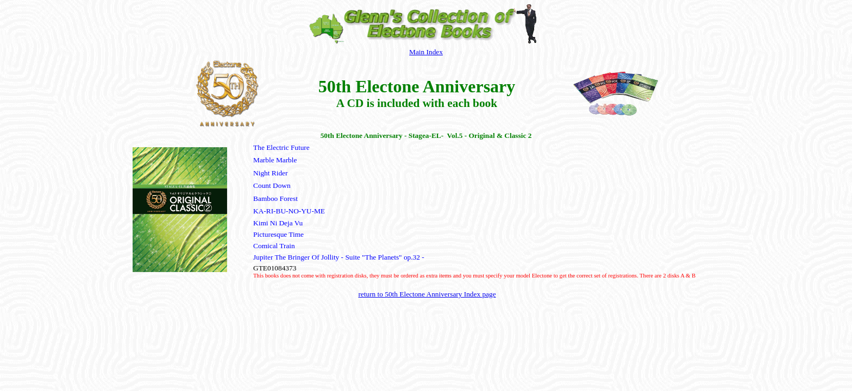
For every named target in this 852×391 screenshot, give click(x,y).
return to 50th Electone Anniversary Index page (427, 294)
